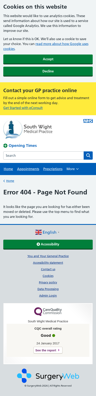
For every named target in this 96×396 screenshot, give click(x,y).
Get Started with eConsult (23, 108)
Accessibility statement (48, 263)
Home (8, 169)
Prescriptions (52, 169)
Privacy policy (48, 282)
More (73, 170)
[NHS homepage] (39, 129)
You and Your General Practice (48, 256)
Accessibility (48, 244)
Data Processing (48, 289)
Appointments (28, 169)
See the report (45, 350)
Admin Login (48, 295)
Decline (48, 71)
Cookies (48, 276)
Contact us (48, 269)
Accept (48, 59)
